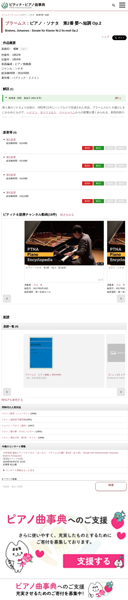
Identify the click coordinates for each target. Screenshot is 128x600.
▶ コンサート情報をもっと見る (18, 470)
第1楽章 (11, 139)
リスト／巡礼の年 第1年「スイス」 (20, 437)
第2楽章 (11, 157)
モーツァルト (48, 112)
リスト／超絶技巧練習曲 (14, 419)
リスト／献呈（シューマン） (16, 413)
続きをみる (67, 214)
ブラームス (14, 15)
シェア (105, 36)
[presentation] (7, 299)
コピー (24, 49)
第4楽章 (11, 192)
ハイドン (32, 112)
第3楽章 (11, 174)
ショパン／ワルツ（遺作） (15, 425)
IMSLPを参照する (12, 399)
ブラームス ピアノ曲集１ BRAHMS (43, 374)
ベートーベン (67, 112)
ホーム (4, 15)
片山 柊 (38, 285)
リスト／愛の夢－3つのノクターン (19, 431)
